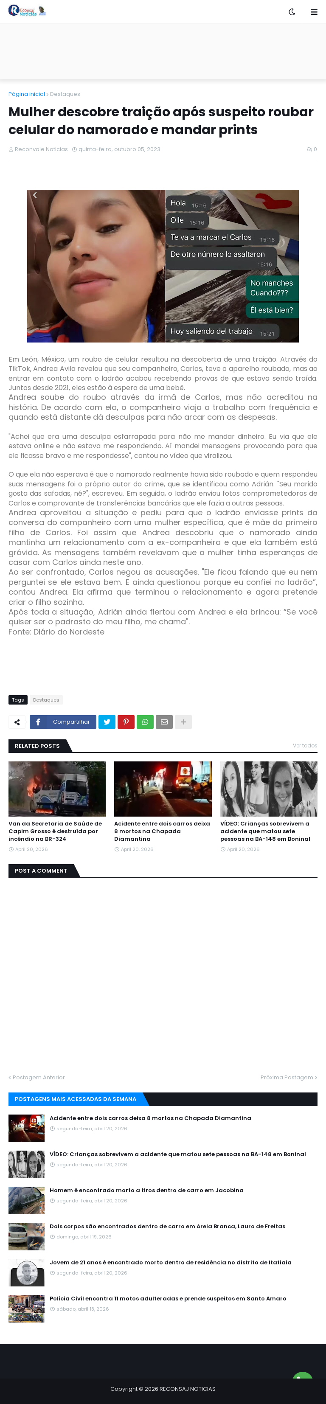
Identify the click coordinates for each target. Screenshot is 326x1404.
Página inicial (26, 94)
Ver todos (305, 745)
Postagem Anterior (39, 1077)
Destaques (65, 94)
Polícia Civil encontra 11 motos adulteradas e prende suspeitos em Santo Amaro (168, 1299)
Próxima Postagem (287, 1077)
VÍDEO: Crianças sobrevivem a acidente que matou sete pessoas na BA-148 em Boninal (265, 831)
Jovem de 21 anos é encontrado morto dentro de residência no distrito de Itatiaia (171, 1262)
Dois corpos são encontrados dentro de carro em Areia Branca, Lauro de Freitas (167, 1226)
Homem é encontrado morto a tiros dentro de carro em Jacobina (147, 1190)
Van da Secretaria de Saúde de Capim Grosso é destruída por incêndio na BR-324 (55, 831)
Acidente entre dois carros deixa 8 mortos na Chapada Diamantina (162, 831)
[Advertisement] (163, 51)
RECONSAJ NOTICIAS (188, 1389)
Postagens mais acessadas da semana (75, 1099)
